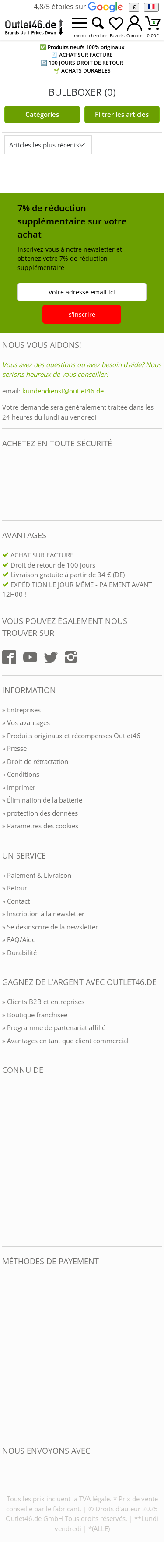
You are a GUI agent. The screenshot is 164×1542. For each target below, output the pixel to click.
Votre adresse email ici (82, 292)
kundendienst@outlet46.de (63, 390)
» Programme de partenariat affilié (53, 1027)
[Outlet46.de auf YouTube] (30, 657)
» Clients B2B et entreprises (43, 1001)
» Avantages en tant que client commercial (65, 1040)
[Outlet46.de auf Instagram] (71, 657)
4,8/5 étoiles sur (78, 6)
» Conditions (20, 774)
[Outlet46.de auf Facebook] (9, 657)
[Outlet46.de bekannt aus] (8, 1161)
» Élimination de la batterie (42, 800)
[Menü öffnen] (79, 26)
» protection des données (40, 813)
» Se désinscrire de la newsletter (50, 926)
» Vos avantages (26, 722)
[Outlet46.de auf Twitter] (51, 657)
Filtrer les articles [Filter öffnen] (122, 114)
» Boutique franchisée (34, 1014)
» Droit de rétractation (35, 761)
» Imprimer (18, 787)
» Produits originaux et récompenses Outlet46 (71, 735)
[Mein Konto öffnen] (135, 26)
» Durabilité (19, 952)
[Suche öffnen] (98, 26)
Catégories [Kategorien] (42, 114)
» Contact (16, 901)
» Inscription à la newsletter (43, 913)
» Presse (14, 748)
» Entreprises (21, 709)
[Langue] (151, 7)
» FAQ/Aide (18, 939)
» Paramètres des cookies (40, 825)
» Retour (14, 887)
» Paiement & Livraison (36, 875)
